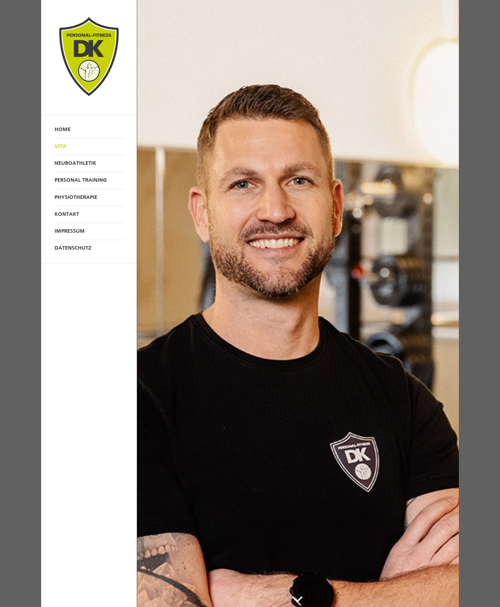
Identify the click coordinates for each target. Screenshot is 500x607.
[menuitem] (89, 129)
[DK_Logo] (89, 57)
